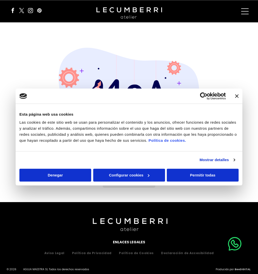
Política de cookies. (167, 140)
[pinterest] (39, 11)
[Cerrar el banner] (237, 96)
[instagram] (30, 11)
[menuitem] (54, 253)
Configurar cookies (129, 175)
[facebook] (13, 11)
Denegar (55, 175)
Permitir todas (202, 175)
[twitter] (21, 11)
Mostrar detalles (214, 160)
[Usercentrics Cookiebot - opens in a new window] (204, 96)
